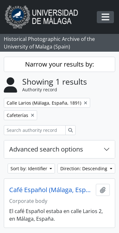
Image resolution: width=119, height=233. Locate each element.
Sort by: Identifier (29, 168)
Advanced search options (46, 149)
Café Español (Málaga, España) (51, 190)
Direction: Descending (84, 168)
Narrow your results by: (59, 64)
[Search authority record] (35, 130)
